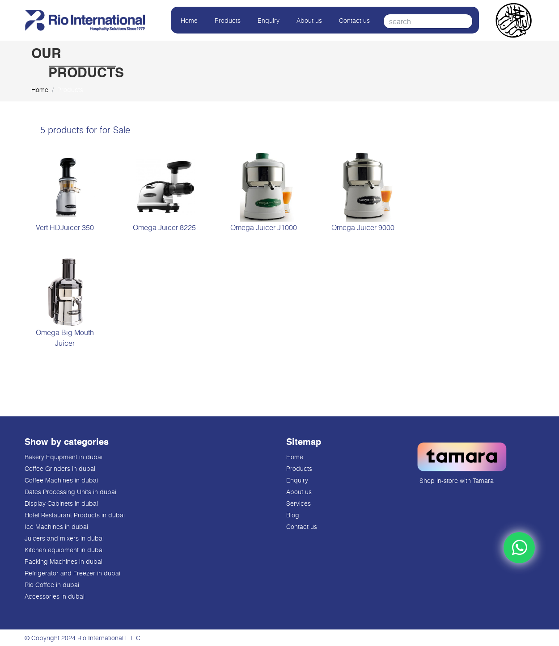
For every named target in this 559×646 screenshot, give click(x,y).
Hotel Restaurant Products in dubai (75, 515)
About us (309, 20)
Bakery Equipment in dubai (63, 456)
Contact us (354, 20)
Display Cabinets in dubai (61, 503)
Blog (292, 515)
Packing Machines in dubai (63, 561)
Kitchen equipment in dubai (64, 549)
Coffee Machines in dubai (61, 480)
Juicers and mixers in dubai (64, 538)
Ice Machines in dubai (56, 526)
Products (228, 20)
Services (298, 503)
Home (189, 20)
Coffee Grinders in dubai (60, 468)
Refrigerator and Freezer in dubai (72, 573)
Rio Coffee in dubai (52, 584)
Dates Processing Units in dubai (70, 491)
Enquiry (269, 20)
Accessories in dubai (55, 596)
